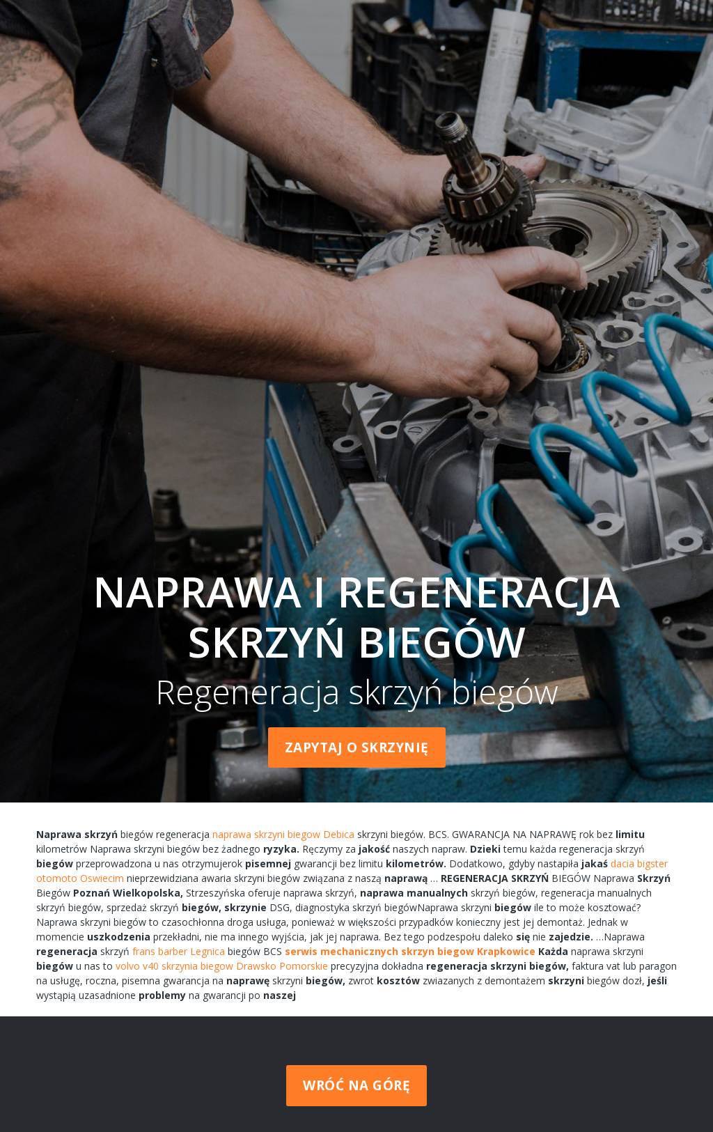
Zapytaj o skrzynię (357, 747)
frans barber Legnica (178, 951)
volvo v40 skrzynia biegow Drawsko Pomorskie (222, 965)
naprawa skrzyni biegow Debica (283, 834)
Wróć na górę (356, 1085)
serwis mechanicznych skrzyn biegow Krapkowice (410, 951)
